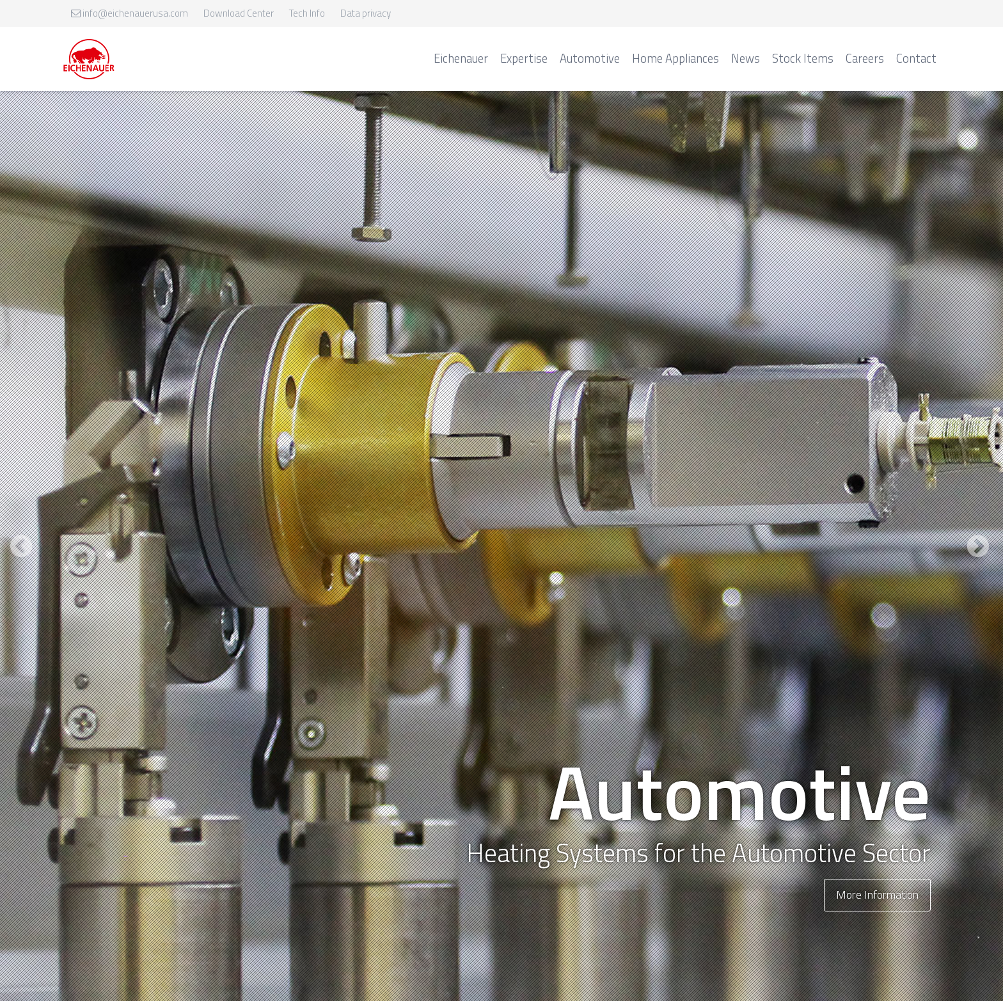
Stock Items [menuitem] (802, 58)
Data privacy (365, 13)
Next (980, 557)
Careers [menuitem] (865, 58)
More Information (877, 894)
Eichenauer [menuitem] (461, 58)
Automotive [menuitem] (590, 58)
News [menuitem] (745, 58)
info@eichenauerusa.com (129, 13)
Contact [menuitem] (916, 58)
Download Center (238, 13)
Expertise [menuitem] (524, 58)
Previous (23, 557)
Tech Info (307, 13)
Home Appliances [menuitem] (675, 58)
